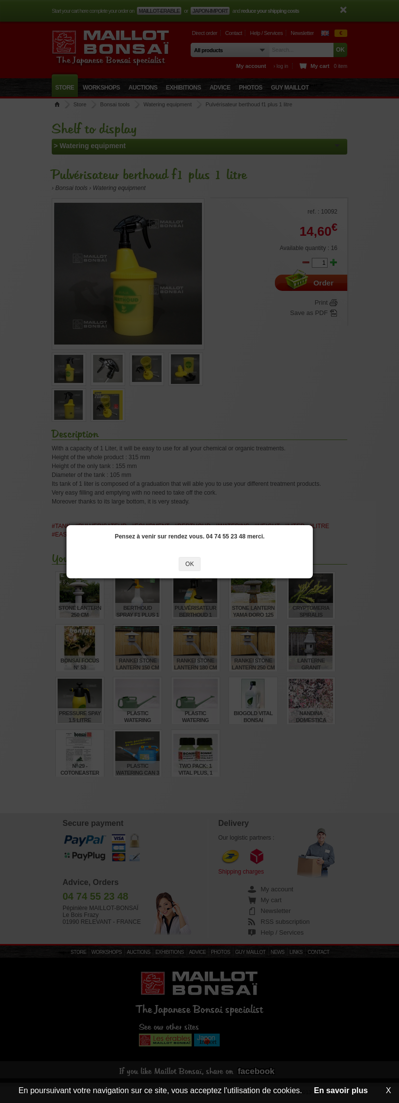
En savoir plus (340, 1090)
